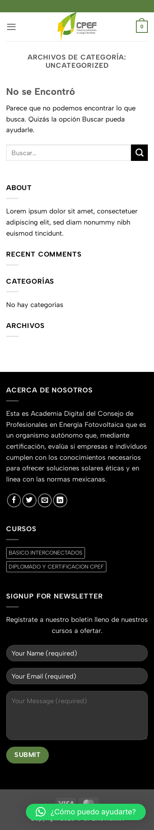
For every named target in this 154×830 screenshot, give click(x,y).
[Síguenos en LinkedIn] (60, 500)
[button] (11, 26)
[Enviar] (139, 152)
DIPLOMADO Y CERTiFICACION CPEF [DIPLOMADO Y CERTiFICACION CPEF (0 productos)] (56, 566)
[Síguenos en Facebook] (14, 500)
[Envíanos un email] (45, 500)
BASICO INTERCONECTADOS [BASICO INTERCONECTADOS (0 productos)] (46, 552)
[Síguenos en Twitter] (29, 500)
